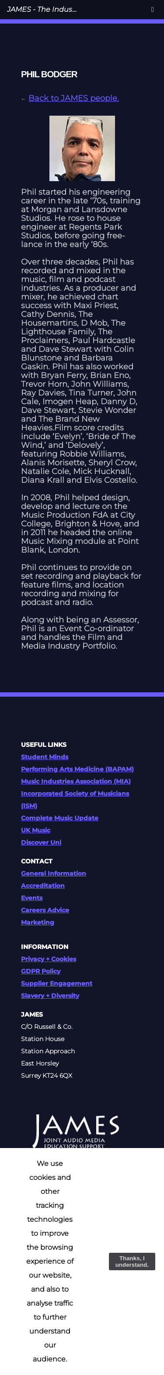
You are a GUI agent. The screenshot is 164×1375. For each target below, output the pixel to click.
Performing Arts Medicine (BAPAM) (77, 769)
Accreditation (43, 886)
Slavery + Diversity (50, 996)
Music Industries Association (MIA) (76, 781)
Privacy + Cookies (48, 959)
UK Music (35, 830)
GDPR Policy (40, 971)
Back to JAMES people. (73, 98)
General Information (53, 873)
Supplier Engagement (56, 983)
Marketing (37, 922)
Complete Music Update (59, 818)
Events (31, 898)
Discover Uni (41, 842)
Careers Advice (45, 910)
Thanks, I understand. (132, 1261)
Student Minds (44, 757)
